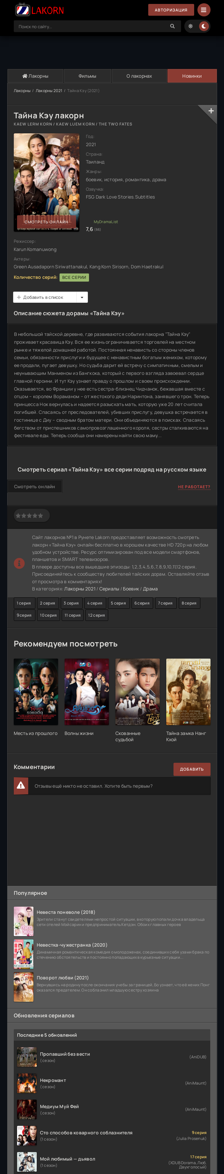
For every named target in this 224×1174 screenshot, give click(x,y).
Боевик (131, 589)
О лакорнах (139, 76)
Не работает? (194, 487)
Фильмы (87, 76)
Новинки (192, 76)
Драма (150, 589)
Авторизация (171, 10)
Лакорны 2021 (49, 90)
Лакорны (35, 76)
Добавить (192, 769)
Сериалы (109, 589)
